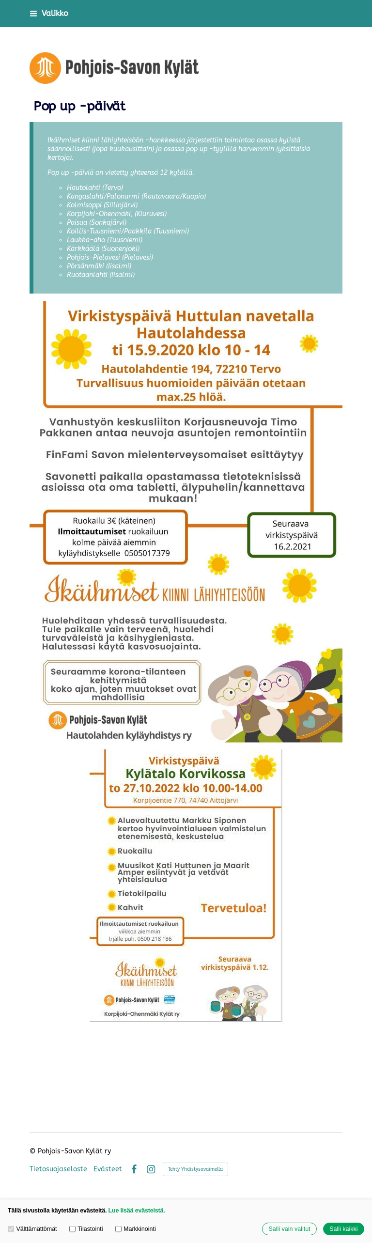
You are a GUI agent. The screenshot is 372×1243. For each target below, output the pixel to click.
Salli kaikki (343, 1229)
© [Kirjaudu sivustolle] (34, 1151)
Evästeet (107, 1169)
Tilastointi (86, 1229)
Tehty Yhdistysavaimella (195, 1169)
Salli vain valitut (289, 1229)
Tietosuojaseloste (58, 1169)
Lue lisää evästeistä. (136, 1210)
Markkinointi (135, 1229)
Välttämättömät (32, 1229)
